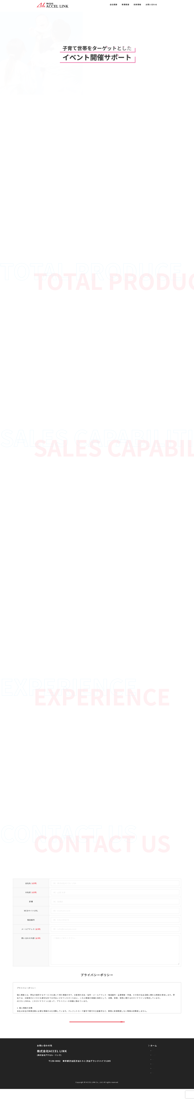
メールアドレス (31, 929)
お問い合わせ (151, 4)
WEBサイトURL (31, 910)
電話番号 (31, 920)
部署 (31, 901)
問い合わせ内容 (31, 938)
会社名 (31, 883)
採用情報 (137, 4)
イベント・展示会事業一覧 (144, 1060)
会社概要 (113, 4)
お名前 (31, 892)
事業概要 (125, 4)
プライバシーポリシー (142, 1077)
